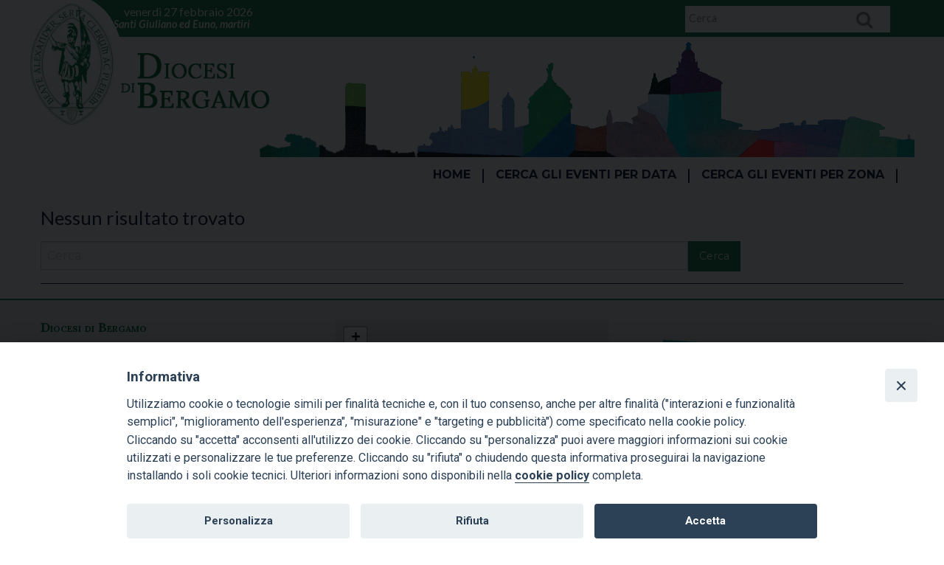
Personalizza (238, 520)
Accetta (705, 520)
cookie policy (552, 475)
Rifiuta (472, 520)
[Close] (901, 385)
